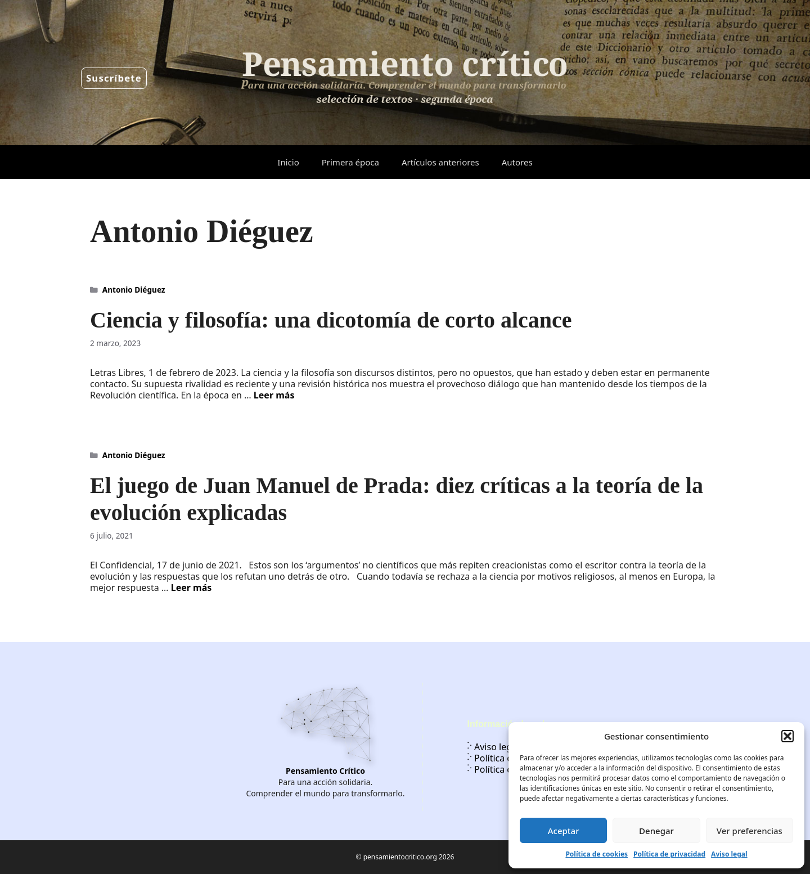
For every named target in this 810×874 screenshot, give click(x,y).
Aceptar (563, 830)
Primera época (350, 162)
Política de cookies (596, 854)
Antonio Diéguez (133, 289)
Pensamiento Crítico (325, 770)
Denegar (656, 830)
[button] (787, 736)
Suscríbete (114, 77)
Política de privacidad (669, 854)
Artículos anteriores (440, 162)
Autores (517, 162)
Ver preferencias (749, 830)
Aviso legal (729, 854)
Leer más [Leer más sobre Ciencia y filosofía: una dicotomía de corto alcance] (274, 395)
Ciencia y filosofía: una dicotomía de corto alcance (331, 320)
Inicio (288, 162)
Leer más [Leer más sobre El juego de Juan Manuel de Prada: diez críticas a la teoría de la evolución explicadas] (191, 587)
